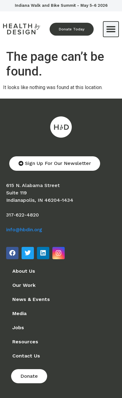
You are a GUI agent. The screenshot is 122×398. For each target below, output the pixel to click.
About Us (23, 271)
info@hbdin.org (24, 229)
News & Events (31, 299)
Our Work (23, 285)
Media (19, 313)
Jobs (18, 327)
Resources (25, 342)
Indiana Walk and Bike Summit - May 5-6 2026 (61, 5)
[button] (111, 29)
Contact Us (26, 356)
